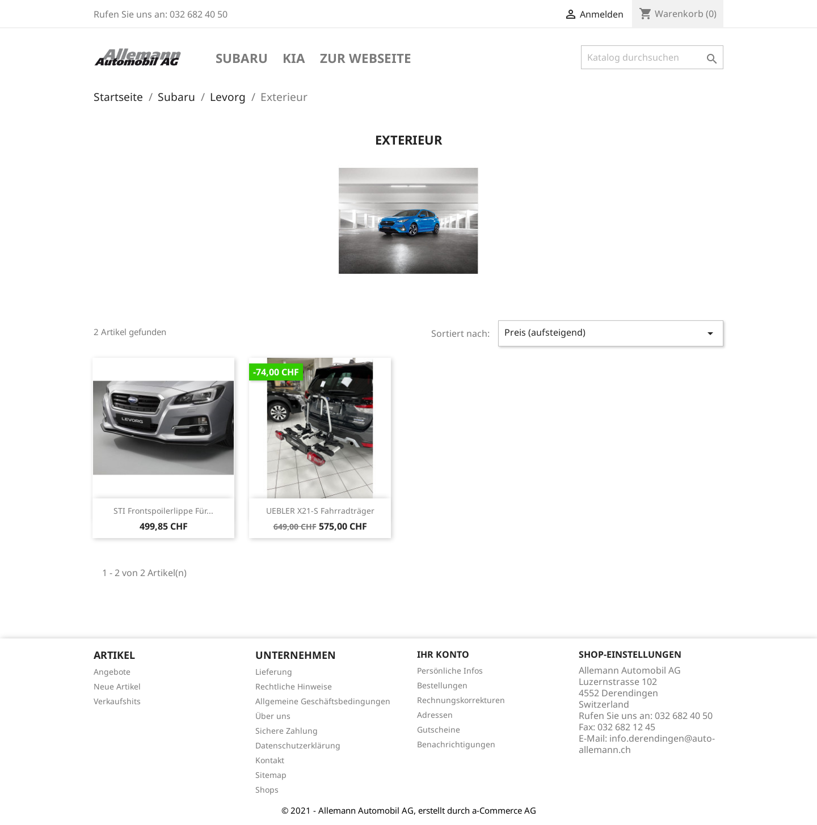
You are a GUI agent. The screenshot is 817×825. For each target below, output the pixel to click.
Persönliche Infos (450, 670)
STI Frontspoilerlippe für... (163, 510)
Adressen (435, 714)
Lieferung (273, 671)
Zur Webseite (365, 59)
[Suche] (652, 57)
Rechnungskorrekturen (461, 700)
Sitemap (271, 774)
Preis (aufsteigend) (611, 333)
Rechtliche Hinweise (293, 686)
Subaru (242, 59)
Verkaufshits (117, 701)
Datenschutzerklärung (297, 745)
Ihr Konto (443, 654)
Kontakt (269, 760)
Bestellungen (442, 685)
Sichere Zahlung (286, 730)
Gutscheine (438, 729)
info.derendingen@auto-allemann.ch (647, 744)
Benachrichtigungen (456, 744)
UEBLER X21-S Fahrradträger (320, 510)
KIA (294, 59)
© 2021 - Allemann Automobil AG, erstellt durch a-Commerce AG (408, 810)
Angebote (112, 671)
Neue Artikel (117, 686)
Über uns (272, 715)
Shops (267, 789)
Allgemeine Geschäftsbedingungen (322, 701)
